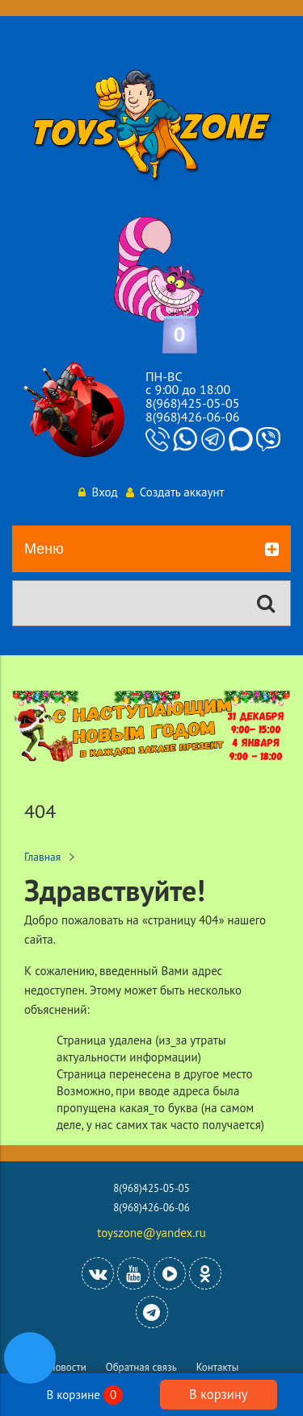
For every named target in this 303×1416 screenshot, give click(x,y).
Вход (97, 492)
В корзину (218, 1394)
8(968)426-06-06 (192, 417)
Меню (151, 549)
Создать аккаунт (175, 492)
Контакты (217, 1367)
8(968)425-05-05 (192, 403)
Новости (67, 1367)
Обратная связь (141, 1367)
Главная (42, 856)
